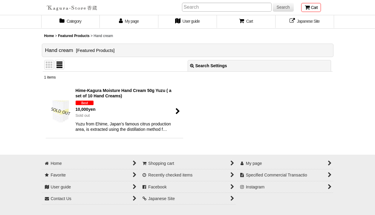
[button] (246, 21)
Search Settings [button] (208, 65)
